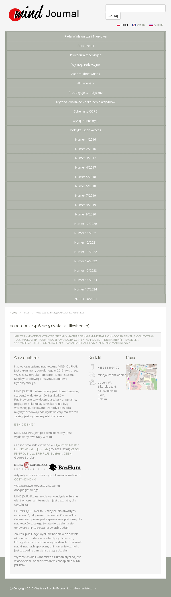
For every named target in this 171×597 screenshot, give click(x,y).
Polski (122, 24)
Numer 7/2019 (85, 195)
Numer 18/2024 (85, 298)
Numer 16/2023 (85, 280)
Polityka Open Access (85, 130)
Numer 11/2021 (85, 233)
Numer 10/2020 (85, 223)
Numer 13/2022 (85, 252)
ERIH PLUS (43, 453)
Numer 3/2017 (85, 158)
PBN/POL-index (24, 453)
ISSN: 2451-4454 (24, 424)
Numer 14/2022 (85, 261)
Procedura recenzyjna (85, 55)
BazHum (56, 453)
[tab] (85, 340)
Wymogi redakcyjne (85, 64)
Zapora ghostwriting (85, 74)
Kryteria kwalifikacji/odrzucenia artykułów (85, 102)
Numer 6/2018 (85, 186)
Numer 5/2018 (85, 177)
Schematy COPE (85, 111)
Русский (156, 24)
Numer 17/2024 (85, 289)
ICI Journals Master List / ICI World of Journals (46, 447)
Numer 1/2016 (85, 139)
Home (13, 312)
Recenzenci (85, 46)
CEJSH (67, 453)
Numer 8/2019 (85, 205)
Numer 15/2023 (85, 270)
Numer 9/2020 (85, 214)
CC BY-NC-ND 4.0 (25, 479)
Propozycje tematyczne (86, 92)
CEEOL (75, 449)
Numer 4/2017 (85, 167)
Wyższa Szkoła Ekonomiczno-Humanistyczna (65, 588)
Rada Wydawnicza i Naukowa (85, 36)
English (138, 24)
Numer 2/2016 (85, 149)
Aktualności (85, 83)
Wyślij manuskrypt (86, 121)
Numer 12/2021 (85, 242)
